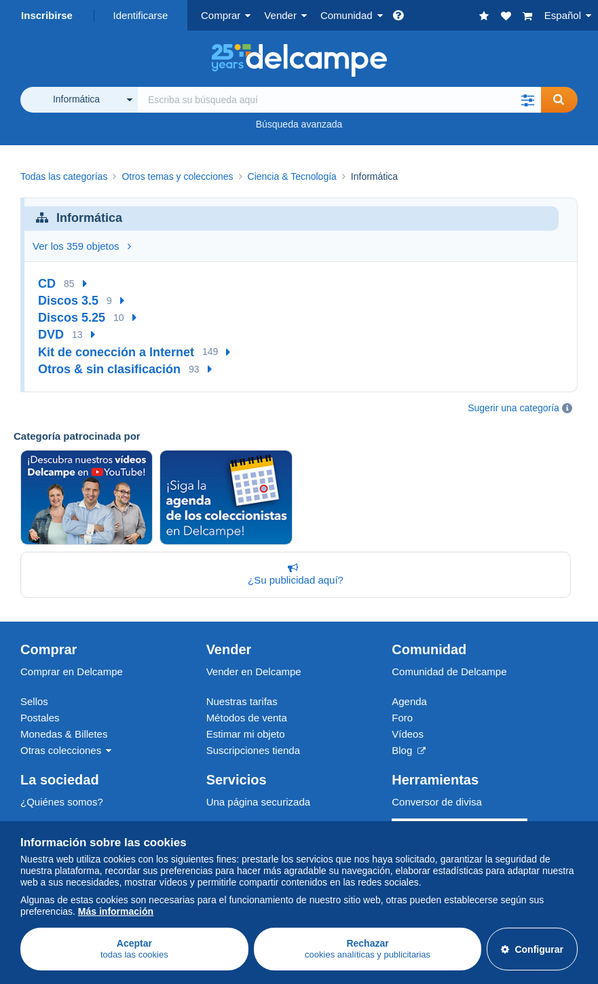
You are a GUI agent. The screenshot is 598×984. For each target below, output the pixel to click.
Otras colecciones (60, 750)
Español (562, 15)
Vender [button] (280, 15)
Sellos (34, 701)
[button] (527, 100)
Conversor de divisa (437, 802)
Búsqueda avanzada (299, 124)
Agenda (409, 701)
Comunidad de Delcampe (449, 671)
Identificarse (140, 15)
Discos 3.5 (68, 300)
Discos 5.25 (71, 317)
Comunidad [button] (346, 15)
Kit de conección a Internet (116, 352)
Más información (115, 911)
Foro (402, 717)
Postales (40, 717)
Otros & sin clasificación (109, 369)
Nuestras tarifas (242, 701)
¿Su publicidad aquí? (293, 574)
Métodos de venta (246, 717)
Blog (409, 750)
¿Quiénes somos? (61, 802)
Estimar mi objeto (245, 734)
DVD (51, 334)
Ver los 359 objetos (82, 246)
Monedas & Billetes (63, 734)
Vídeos (408, 734)
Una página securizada (258, 802)
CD (47, 283)
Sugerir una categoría (513, 407)
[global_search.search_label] (339, 100)
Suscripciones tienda (253, 750)
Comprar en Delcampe (71, 671)
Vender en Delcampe (253, 671)
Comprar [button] (220, 15)
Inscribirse (47, 15)
